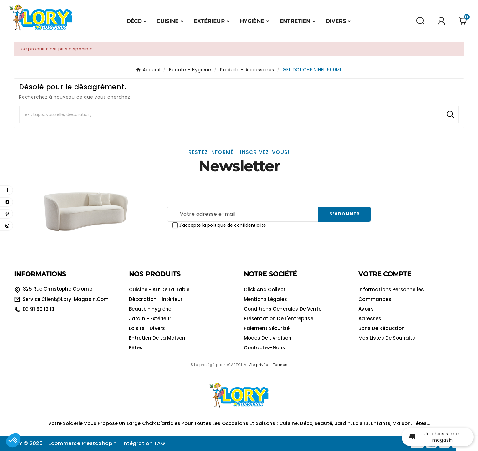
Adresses (369, 318)
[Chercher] (231, 114)
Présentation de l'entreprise (278, 318)
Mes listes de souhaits (386, 338)
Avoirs (366, 309)
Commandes (374, 299)
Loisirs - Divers (147, 328)
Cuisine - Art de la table (159, 289)
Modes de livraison (268, 338)
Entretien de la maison (157, 338)
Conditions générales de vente (282, 309)
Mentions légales (265, 299)
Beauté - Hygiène (150, 309)
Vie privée (258, 364)
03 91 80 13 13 (38, 309)
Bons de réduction (381, 328)
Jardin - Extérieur (150, 318)
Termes (280, 364)
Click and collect (265, 289)
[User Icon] (442, 21)
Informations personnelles (391, 289)
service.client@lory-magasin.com (66, 299)
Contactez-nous (264, 347)
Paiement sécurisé (267, 328)
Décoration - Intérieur (155, 299)
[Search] (450, 114)
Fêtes (136, 347)
